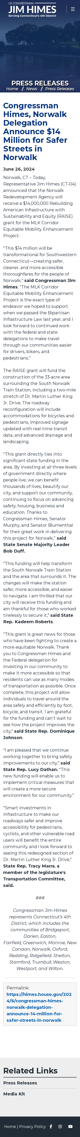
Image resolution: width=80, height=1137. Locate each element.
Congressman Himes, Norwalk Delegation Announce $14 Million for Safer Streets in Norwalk (35, 131)
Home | (11, 1126)
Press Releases (40, 83)
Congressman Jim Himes (38, 9)
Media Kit (14, 1094)
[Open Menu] (73, 9)
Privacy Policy (32, 1126)
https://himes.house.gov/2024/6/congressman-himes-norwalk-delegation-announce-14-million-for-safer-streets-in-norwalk (39, 1007)
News (31, 89)
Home (12, 89)
